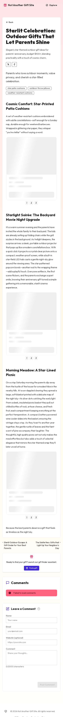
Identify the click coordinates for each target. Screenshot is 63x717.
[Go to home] (18, 5)
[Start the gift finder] (31, 568)
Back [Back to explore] (9, 22)
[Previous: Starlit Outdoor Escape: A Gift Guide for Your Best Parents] (15, 545)
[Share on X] (8, 64)
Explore (51, 5)
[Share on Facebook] (14, 64)
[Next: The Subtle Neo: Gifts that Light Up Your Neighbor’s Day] (47, 545)
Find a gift (31, 568)
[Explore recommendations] (51, 5)
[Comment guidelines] (38, 608)
